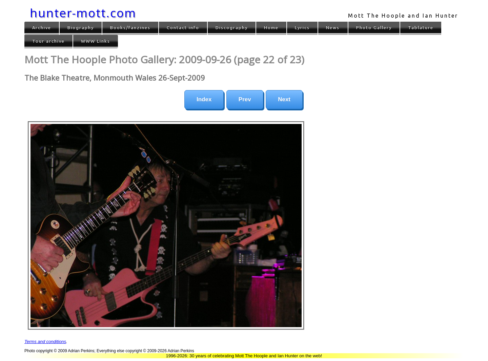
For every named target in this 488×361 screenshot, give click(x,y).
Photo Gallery (374, 27)
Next (284, 99)
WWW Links (95, 41)
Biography (80, 27)
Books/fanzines (130, 27)
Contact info (183, 27)
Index (204, 99)
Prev (245, 99)
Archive (41, 27)
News (333, 27)
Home (271, 27)
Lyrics (302, 27)
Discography (232, 27)
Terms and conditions (45, 341)
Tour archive (48, 41)
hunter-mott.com (83, 13)
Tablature (420, 27)
